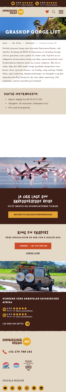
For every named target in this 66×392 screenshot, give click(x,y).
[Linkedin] (41, 388)
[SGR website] (6, 365)
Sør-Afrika (16, 43)
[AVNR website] (16, 365)
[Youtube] (5, 388)
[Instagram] (26, 388)
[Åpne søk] (54, 12)
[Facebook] (34, 388)
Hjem (5, 43)
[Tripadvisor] (12, 388)
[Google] (19, 388)
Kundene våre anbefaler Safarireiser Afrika (31, 300)
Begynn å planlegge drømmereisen (33, 215)
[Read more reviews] (34, 3)
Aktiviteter (30, 43)
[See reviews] (33, 312)
